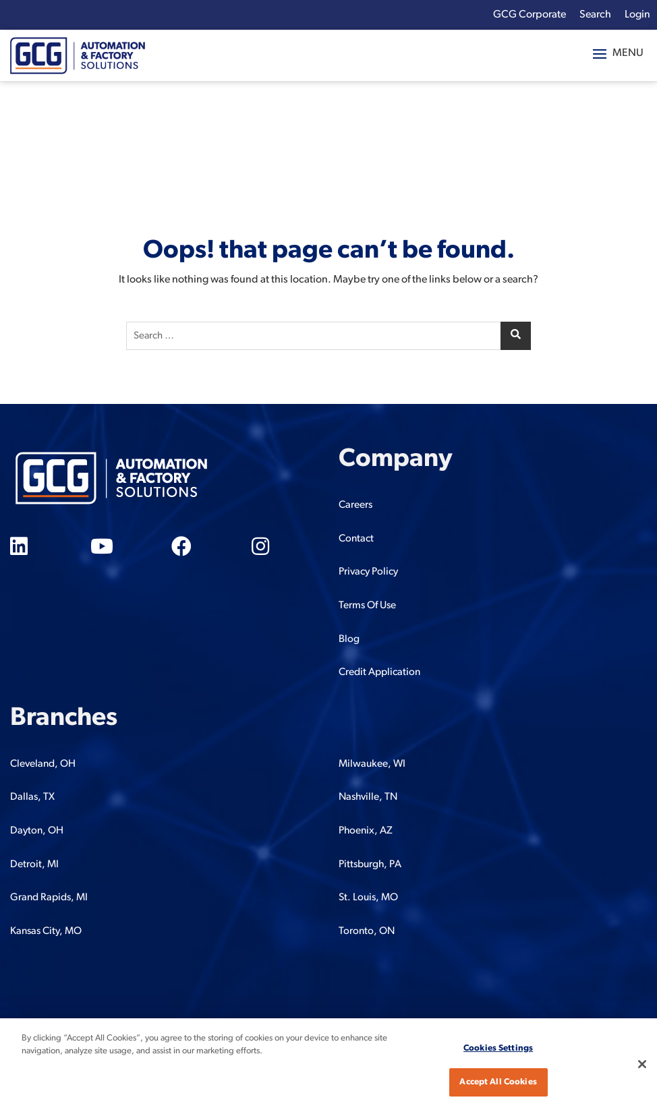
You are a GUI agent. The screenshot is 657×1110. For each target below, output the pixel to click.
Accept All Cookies (497, 1082)
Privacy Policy (368, 571)
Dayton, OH (36, 830)
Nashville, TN (368, 797)
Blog (349, 639)
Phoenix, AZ (366, 830)
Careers (355, 505)
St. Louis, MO (368, 897)
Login (637, 14)
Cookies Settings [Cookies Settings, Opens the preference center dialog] (498, 1048)
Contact (356, 538)
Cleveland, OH (43, 764)
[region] (328, 1064)
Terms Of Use (367, 605)
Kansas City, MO (46, 931)
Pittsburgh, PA (370, 864)
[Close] (642, 1064)
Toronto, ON (367, 931)
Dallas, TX (32, 797)
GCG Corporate (529, 14)
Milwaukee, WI (372, 764)
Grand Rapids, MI (49, 897)
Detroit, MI (34, 864)
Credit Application (379, 672)
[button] (619, 53)
